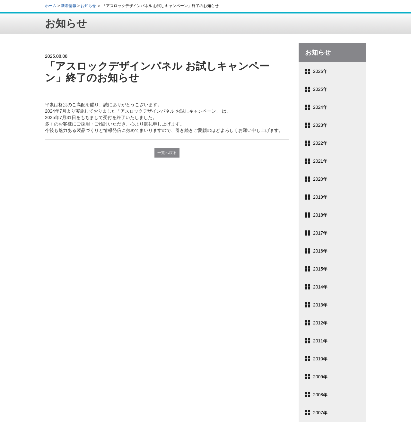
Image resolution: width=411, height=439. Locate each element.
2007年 (320, 412)
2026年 (320, 71)
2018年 (320, 215)
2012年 (320, 322)
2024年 (320, 107)
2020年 (320, 179)
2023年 (320, 125)
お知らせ (88, 6)
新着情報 (68, 6)
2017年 (320, 233)
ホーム (51, 6)
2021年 (320, 161)
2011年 (320, 340)
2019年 (320, 197)
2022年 (320, 143)
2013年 (320, 304)
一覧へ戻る (167, 153)
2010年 (320, 358)
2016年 (320, 251)
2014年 (320, 286)
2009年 (320, 376)
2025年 (320, 89)
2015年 (320, 268)
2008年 (320, 394)
